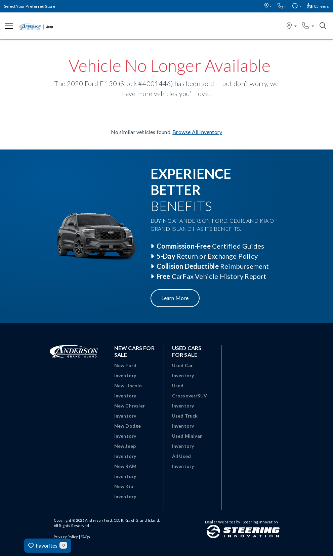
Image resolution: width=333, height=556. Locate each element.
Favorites (47, 545)
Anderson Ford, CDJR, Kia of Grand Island (122, 520)
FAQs (85, 536)
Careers (318, 6)
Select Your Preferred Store (29, 6)
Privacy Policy (66, 536)
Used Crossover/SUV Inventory (189, 396)
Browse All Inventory (197, 132)
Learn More (175, 298)
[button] (268, 6)
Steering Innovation (260, 522)
